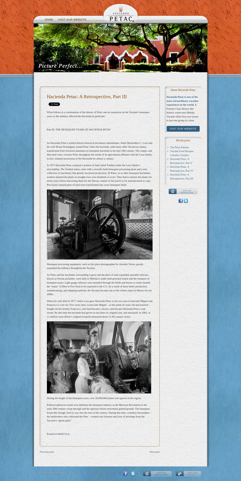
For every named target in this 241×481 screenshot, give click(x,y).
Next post (155, 451)
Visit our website (72, 19)
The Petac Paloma (179, 147)
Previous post (47, 451)
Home (49, 19)
